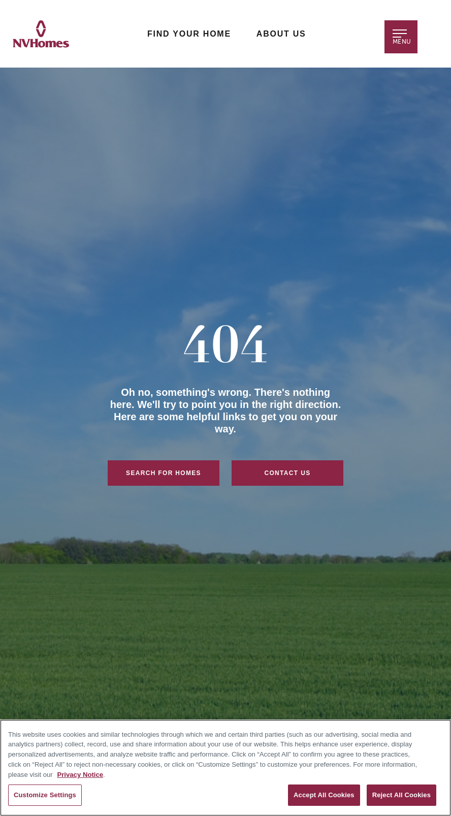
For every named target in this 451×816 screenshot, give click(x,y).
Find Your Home (189, 33)
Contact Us (287, 473)
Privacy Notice (80, 774)
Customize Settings (45, 795)
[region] (225, 767)
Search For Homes (163, 473)
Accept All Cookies (324, 795)
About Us (281, 33)
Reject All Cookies (401, 795)
